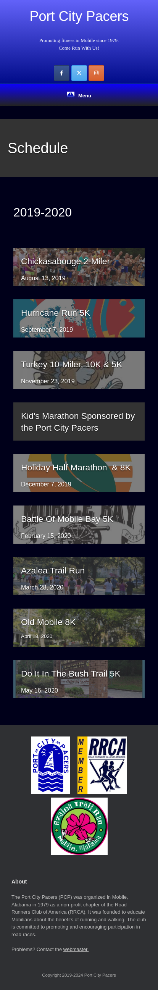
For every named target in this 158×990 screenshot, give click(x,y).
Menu (79, 95)
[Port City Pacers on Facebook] (61, 73)
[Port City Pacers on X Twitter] (79, 73)
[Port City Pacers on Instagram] (96, 73)
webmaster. (76, 949)
